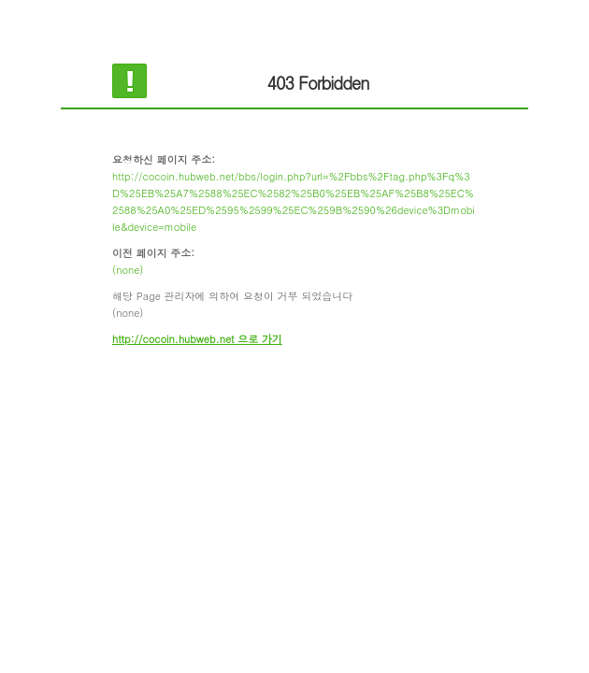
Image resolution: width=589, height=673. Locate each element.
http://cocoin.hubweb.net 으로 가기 (197, 339)
